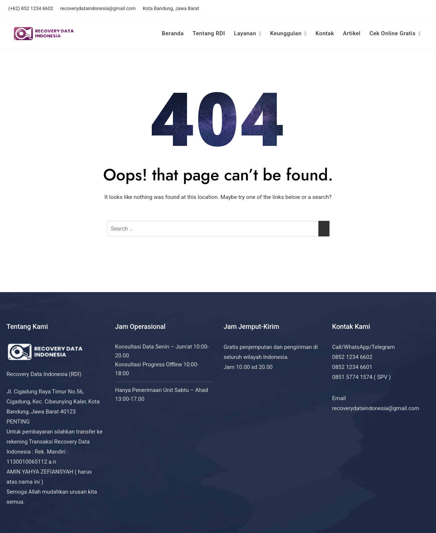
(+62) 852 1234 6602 (31, 8)
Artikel (351, 33)
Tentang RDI (209, 33)
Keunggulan (286, 33)
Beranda (173, 33)
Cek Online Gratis (393, 33)
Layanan (245, 33)
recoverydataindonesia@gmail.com (98, 8)
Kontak (324, 33)
